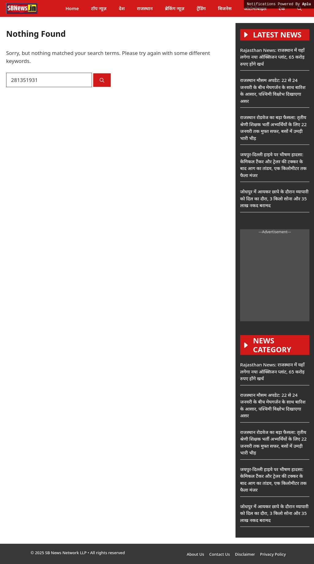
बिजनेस (225, 8)
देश (121, 8)
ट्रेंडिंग (201, 8)
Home (72, 8)
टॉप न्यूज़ (98, 8)
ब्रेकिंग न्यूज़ (174, 8)
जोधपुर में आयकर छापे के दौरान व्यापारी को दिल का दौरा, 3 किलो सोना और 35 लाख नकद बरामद (274, 198)
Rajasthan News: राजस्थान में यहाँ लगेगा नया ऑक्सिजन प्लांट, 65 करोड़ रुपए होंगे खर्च (272, 57)
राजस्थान (145, 8)
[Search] (102, 80)
